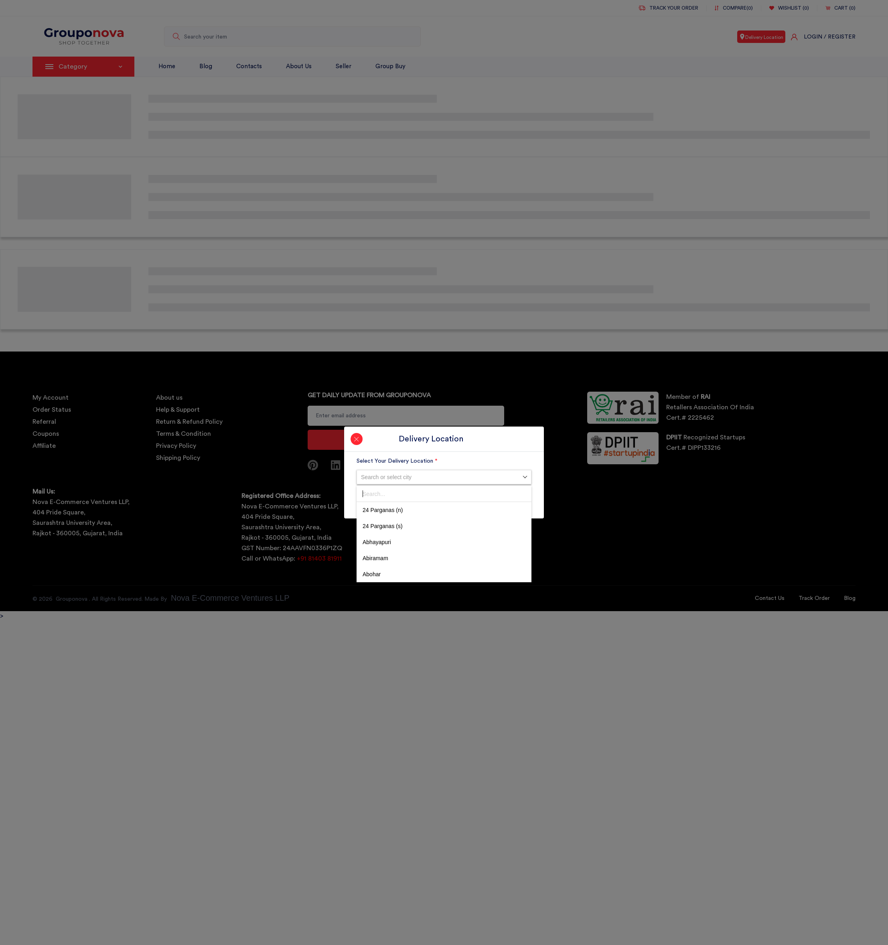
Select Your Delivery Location (397, 461)
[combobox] (444, 477)
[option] (444, 510)
